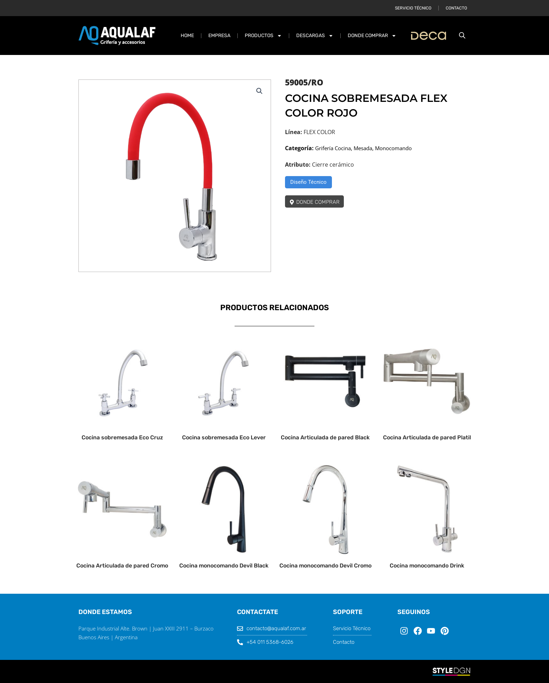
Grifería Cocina (334, 148)
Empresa (219, 36)
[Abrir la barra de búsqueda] (462, 36)
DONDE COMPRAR (372, 36)
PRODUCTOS (263, 36)
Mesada (367, 148)
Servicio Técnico (413, 8)
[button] (259, 91)
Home (187, 36)
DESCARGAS (314, 36)
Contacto (456, 8)
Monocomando (401, 148)
